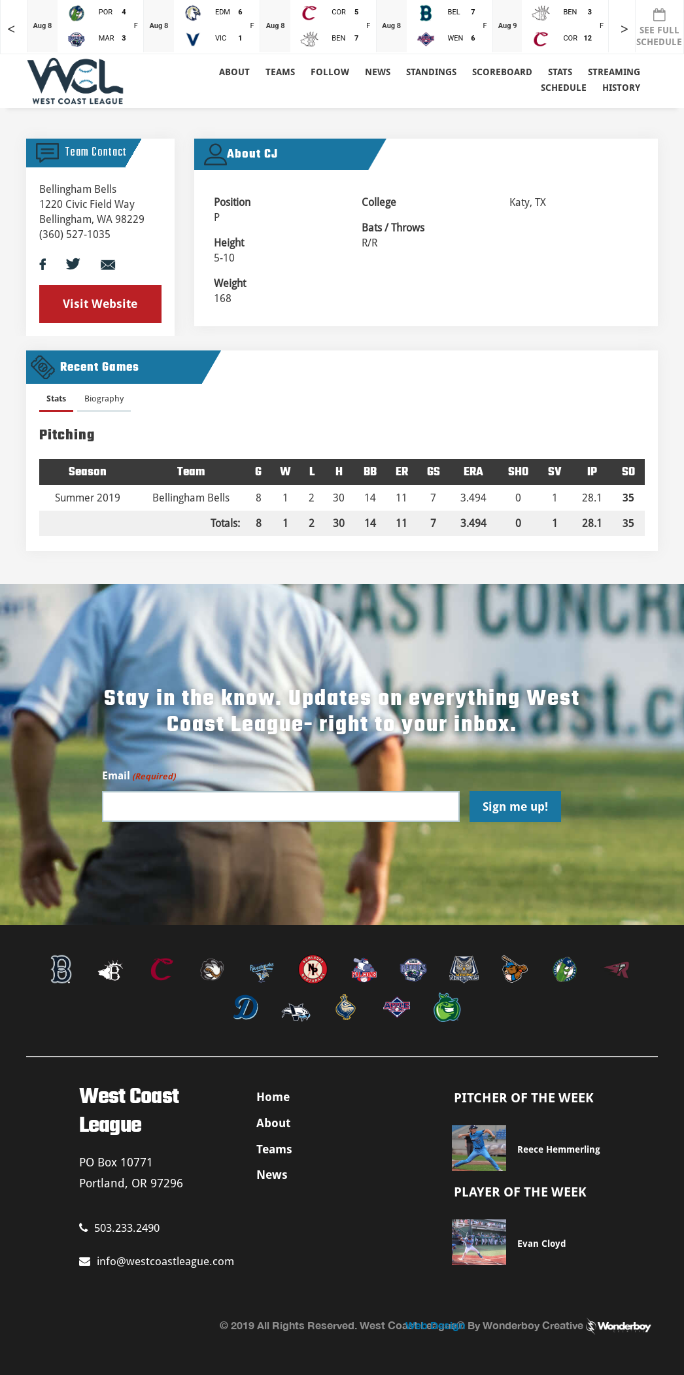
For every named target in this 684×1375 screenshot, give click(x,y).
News (377, 72)
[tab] (56, 401)
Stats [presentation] (56, 398)
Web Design (435, 1325)
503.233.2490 (119, 1227)
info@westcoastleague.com (156, 1261)
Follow (330, 72)
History (621, 87)
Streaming (614, 72)
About (234, 72)
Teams (274, 1149)
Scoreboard (502, 72)
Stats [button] (560, 72)
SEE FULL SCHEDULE (659, 27)
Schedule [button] (564, 87)
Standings (431, 72)
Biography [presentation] (104, 398)
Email (138, 776)
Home (273, 1097)
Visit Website (100, 304)
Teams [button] (280, 72)
